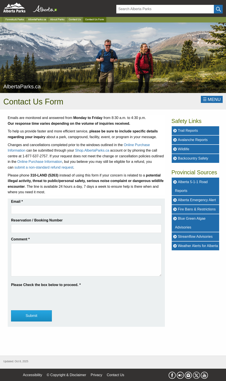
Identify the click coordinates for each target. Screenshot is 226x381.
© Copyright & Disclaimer (66, 375)
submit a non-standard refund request (43, 167)
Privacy (96, 375)
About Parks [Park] (57, 19)
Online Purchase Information (39, 162)
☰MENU (212, 99)
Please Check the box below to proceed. (46, 285)
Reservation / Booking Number (37, 220)
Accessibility (32, 375)
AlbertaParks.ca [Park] (37, 19)
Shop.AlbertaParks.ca (92, 150)
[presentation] (44, 296)
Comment (20, 239)
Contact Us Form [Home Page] (94, 19)
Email (17, 201)
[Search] (165, 9)
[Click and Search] (218, 9)
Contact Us (75, 19)
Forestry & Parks (15, 19)
